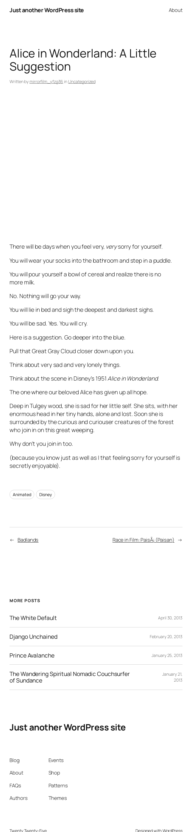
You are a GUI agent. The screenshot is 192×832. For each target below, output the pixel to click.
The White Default (33, 618)
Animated (22, 494)
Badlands (28, 539)
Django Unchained (33, 636)
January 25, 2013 (167, 655)
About (175, 10)
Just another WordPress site (47, 10)
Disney (45, 494)
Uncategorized (82, 81)
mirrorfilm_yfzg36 (46, 81)
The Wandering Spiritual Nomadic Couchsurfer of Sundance (70, 677)
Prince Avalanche (32, 655)
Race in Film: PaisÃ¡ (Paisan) (143, 539)
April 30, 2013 (170, 618)
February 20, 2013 (166, 636)
